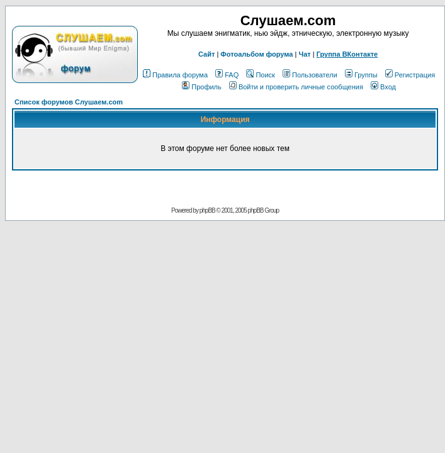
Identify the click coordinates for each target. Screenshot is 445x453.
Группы (361, 75)
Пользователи (310, 75)
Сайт (206, 54)
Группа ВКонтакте (347, 54)
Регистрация (410, 75)
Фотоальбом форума (256, 54)
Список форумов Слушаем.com (68, 102)
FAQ (227, 75)
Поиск (260, 75)
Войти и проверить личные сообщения (296, 87)
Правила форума (175, 75)
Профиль (202, 87)
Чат (304, 54)
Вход (383, 87)
